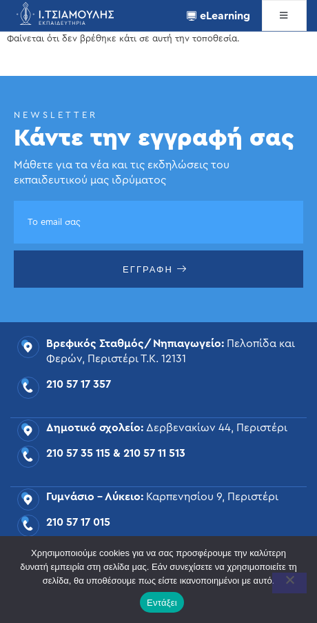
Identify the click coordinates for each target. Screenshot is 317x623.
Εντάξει (162, 602)
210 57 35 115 (78, 453)
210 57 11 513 (154, 453)
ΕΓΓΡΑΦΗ (155, 269)
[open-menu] (284, 15)
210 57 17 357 (78, 384)
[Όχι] (289, 583)
